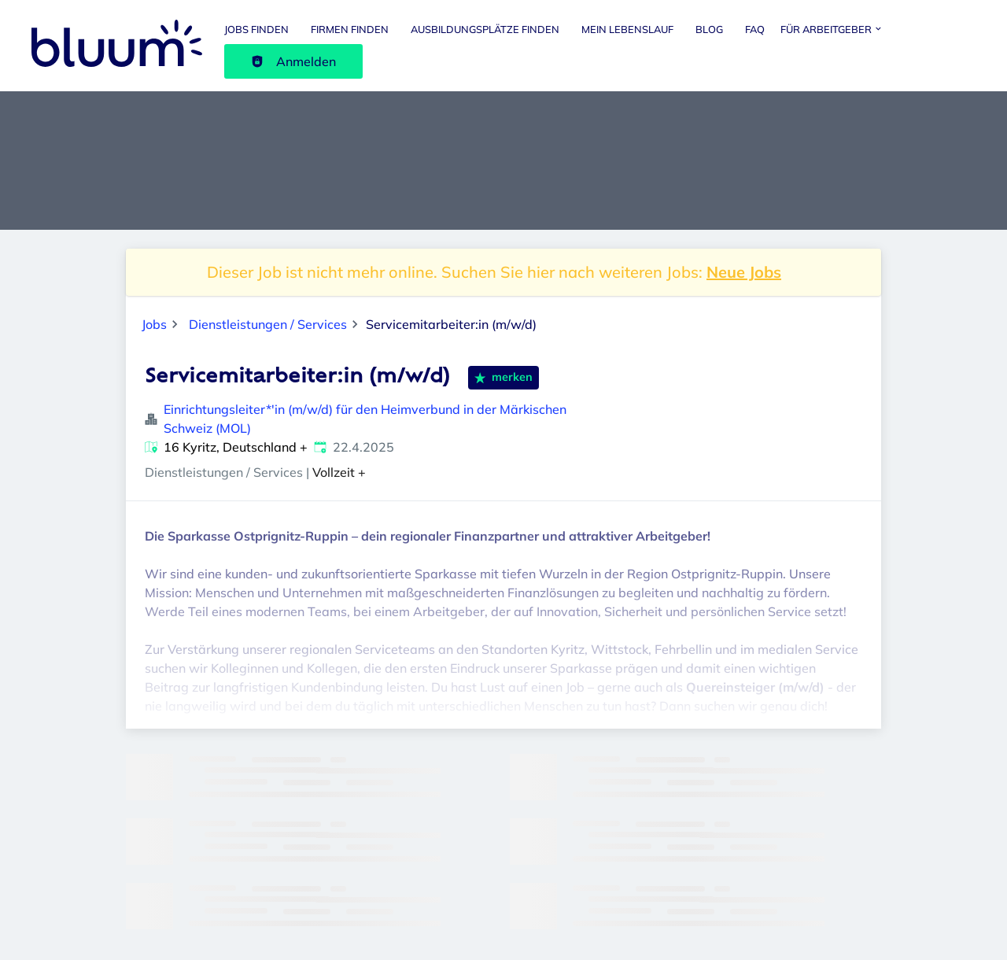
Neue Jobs (743, 272)
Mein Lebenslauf (627, 29)
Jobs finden (256, 29)
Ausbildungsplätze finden (485, 29)
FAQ (755, 29)
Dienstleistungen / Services (268, 324)
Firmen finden (350, 29)
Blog (709, 29)
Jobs (154, 324)
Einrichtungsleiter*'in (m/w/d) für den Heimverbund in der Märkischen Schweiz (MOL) (365, 418)
